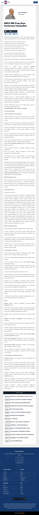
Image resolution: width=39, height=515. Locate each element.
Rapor (21, 472)
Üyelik (21, 489)
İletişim (21, 487)
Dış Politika (5, 479)
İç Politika (5, 477)
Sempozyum (5, 487)
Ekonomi (4, 472)
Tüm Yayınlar (22, 477)
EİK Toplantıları (6, 493)
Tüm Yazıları (21, 14)
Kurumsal (22, 493)
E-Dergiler (22, 479)
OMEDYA (23, 513)
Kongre (4, 485)
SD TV (21, 485)
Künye (21, 491)
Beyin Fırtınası (6, 491)
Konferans (5, 489)
